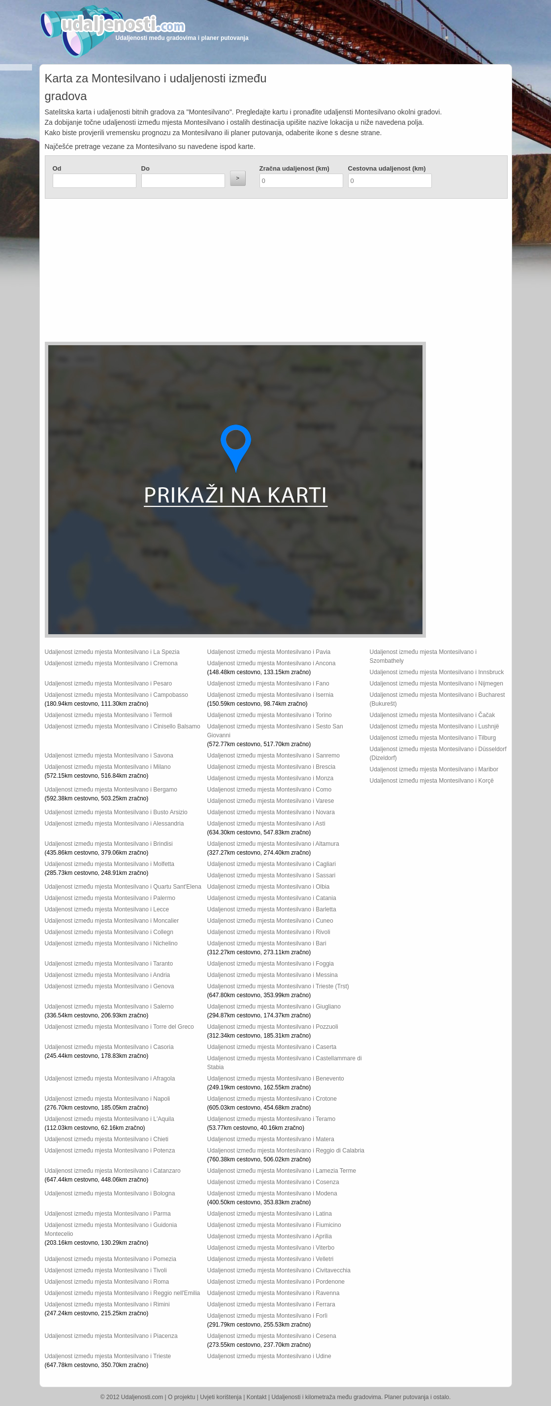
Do (145, 168)
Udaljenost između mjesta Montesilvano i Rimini (107, 1304)
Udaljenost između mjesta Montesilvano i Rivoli (268, 932)
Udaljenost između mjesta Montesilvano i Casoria (109, 1047)
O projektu (181, 1397)
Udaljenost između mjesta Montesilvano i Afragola (110, 1078)
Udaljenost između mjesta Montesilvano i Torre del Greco (119, 1026)
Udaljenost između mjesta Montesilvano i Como (269, 789)
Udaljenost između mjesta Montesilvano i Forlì (267, 1315)
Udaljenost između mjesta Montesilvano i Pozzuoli (272, 1026)
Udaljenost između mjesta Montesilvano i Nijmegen (436, 683)
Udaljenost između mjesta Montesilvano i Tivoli (106, 1270)
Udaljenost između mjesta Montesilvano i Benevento (275, 1078)
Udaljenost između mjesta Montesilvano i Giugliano (274, 1006)
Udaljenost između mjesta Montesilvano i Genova (109, 986)
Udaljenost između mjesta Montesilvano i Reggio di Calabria (286, 1150)
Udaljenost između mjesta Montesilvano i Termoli (108, 715)
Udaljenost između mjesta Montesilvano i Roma (107, 1281)
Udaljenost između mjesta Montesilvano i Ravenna (273, 1293)
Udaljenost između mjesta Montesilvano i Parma (108, 1213)
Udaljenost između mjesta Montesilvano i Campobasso (116, 694)
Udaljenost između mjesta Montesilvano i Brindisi (109, 843)
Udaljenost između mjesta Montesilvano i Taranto (109, 963)
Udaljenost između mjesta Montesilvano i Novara (271, 812)
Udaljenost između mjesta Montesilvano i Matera (270, 1139)
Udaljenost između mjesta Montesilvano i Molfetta (109, 864)
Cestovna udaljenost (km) (387, 168)
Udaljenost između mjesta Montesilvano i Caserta (272, 1047)
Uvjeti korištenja (221, 1397)
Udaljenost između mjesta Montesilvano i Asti (266, 823)
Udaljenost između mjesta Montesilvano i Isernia (270, 694)
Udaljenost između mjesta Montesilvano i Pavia (269, 652)
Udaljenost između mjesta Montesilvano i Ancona (271, 663)
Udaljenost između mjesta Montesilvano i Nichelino (111, 943)
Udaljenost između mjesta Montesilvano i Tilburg (433, 737)
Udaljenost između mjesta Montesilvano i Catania (271, 898)
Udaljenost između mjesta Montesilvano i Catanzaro (113, 1170)
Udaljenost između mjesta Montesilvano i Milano (108, 766)
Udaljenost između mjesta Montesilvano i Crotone (272, 1098)
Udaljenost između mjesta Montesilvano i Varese (270, 800)
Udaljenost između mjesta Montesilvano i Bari (266, 943)
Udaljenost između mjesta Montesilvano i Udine (269, 1356)
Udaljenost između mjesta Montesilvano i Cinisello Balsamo (122, 726)
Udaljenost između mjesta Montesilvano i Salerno (109, 1006)
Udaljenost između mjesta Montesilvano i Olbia (268, 886)
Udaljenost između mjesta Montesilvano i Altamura (273, 843)
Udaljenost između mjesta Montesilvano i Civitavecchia (279, 1270)
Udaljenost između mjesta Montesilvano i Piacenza (111, 1336)
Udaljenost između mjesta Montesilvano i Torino (269, 715)
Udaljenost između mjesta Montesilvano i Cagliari (271, 864)
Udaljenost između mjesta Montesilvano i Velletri (270, 1259)
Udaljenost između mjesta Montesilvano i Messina (272, 975)
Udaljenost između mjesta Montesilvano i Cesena (271, 1336)
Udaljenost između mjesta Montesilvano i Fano (268, 683)
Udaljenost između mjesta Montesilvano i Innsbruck (437, 672)
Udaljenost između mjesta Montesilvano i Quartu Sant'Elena (123, 886)
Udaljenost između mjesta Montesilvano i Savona (109, 755)
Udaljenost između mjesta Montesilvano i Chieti (106, 1139)
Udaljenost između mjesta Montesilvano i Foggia (270, 963)
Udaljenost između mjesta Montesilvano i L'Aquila (109, 1119)
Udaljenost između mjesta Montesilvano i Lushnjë (434, 726)
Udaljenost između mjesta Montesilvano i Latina (269, 1213)
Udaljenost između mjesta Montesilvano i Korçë (432, 780)
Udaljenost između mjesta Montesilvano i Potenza (110, 1150)
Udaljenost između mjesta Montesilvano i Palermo (110, 898)
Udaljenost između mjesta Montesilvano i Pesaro (108, 683)
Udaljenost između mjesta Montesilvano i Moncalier (112, 920)
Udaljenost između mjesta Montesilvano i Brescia (271, 766)
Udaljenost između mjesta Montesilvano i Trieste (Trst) (278, 986)
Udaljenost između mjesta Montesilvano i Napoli (107, 1098)
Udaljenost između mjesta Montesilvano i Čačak (432, 715)
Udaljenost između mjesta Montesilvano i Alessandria (114, 823)
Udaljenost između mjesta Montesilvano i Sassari (271, 875)
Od (57, 168)
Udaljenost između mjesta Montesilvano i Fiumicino (274, 1225)
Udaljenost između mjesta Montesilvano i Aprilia (269, 1236)
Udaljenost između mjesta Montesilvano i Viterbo (271, 1247)
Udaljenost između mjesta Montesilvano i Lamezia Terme (282, 1170)
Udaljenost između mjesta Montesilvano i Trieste (108, 1356)
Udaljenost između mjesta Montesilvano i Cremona (111, 663)
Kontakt (257, 1397)
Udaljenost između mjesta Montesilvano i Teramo (271, 1119)
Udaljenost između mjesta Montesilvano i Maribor (434, 769)
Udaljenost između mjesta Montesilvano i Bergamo (111, 789)
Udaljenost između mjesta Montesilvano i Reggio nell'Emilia (122, 1293)
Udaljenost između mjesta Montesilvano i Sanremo (273, 755)
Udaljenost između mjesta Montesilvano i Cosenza (273, 1182)
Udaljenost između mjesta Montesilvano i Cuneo (270, 920)
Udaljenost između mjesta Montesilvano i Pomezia (110, 1259)
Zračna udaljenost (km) (294, 168)
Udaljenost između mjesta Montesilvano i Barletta (271, 909)
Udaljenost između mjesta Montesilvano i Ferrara (271, 1304)
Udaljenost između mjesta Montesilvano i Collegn (109, 932)
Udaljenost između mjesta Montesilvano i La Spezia (112, 652)
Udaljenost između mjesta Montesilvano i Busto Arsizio (116, 812)
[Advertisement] (217, 273)
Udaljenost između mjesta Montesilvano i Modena (272, 1193)
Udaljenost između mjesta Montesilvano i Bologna (110, 1193)
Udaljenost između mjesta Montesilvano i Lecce (107, 909)
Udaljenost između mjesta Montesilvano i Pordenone (276, 1281)
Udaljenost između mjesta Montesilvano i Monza (270, 778)
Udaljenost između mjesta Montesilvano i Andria (107, 975)
